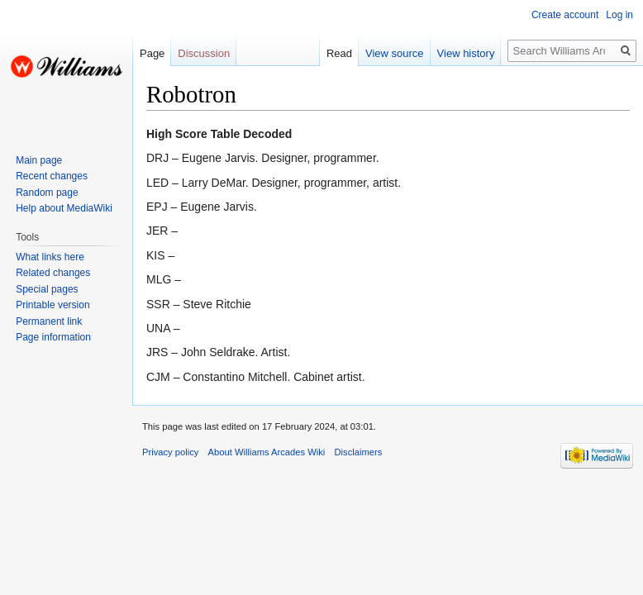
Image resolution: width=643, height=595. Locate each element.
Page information (53, 337)
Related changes (53, 272)
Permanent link (49, 321)
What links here (50, 257)
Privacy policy (170, 452)
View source (394, 53)
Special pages (47, 289)
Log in (619, 15)
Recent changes (52, 176)
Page (152, 53)
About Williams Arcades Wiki (267, 452)
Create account (564, 15)
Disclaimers (359, 452)
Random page (47, 192)
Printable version (52, 305)
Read (339, 53)
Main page (39, 160)
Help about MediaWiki (64, 208)
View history (466, 53)
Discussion (204, 53)
